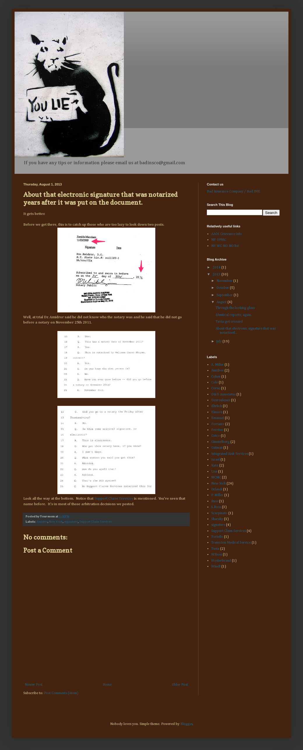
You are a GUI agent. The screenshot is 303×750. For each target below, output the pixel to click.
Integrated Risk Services (229, 454)
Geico (215, 436)
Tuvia (215, 549)
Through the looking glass (235, 308)
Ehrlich (216, 406)
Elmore (216, 412)
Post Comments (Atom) (61, 693)
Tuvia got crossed (229, 321)
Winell (216, 566)
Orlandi (216, 489)
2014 (216, 267)
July (219, 341)
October (223, 288)
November (224, 281)
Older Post (180, 685)
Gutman (217, 448)
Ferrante (217, 424)
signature (71, 521)
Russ (214, 501)
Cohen (216, 376)
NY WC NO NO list (225, 246)
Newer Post (34, 685)
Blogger (186, 724)
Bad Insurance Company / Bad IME (233, 191)
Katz (215, 465)
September (225, 295)
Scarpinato (219, 513)
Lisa (214, 471)
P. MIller (217, 495)
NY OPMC (218, 240)
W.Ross (216, 554)
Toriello (217, 537)
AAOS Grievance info (226, 234)
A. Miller (217, 365)
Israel (215, 459)
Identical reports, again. (234, 315)
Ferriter (217, 430)
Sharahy (217, 519)
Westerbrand (221, 560)
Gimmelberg (220, 442)
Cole (214, 382)
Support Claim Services (113, 498)
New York (56, 521)
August (222, 302)
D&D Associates (223, 394)
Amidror (42, 521)
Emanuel (217, 418)
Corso (215, 388)
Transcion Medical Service (231, 542)
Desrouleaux (220, 400)
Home (107, 685)
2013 (216, 274)
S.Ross (216, 507)
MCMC (216, 477)
